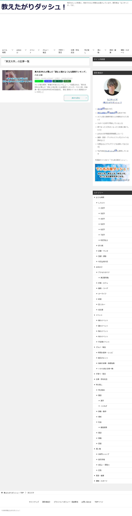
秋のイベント (103, 331)
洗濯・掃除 (102, 256)
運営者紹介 (46, 502)
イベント (32, 51)
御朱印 (112, 113)
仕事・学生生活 (75, 51)
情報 (100, 438)
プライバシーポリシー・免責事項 (66, 502)
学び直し (86, 51)
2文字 (103, 208)
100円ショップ (103, 454)
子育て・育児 (62, 51)
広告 (100, 470)
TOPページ (99, 502)
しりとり (101, 203)
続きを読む (79, 98)
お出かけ (19, 51)
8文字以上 (104, 240)
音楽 (100, 443)
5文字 (103, 224)
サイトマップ (34, 502)
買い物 (99, 51)
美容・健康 (113, 51)
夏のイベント (103, 326)
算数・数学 (102, 411)
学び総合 (48, 81)
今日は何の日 (103, 261)
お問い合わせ (86, 502)
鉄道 (100, 299)
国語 (100, 395)
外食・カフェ (103, 283)
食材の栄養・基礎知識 (106, 363)
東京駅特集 (105, 278)
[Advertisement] (66, 30)
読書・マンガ (57, 81)
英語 (100, 433)
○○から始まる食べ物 (105, 368)
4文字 (103, 219)
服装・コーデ (103, 288)
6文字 (103, 229)
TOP (14, 493)
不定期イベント (104, 342)
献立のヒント (103, 358)
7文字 (103, 235)
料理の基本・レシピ (105, 352)
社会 (100, 422)
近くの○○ (101, 304)
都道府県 (104, 427)
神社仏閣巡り (102, 113)
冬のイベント (103, 336)
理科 (100, 417)
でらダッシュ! (109, 151)
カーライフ (102, 294)
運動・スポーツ (125, 51)
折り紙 (100, 245)
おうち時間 (4, 51)
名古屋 (99, 109)
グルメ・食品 (46, 51)
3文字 (103, 213)
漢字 (102, 401)
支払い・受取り (104, 465)
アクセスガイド (104, 272)
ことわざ (104, 406)
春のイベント (103, 320)
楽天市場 (101, 459)
